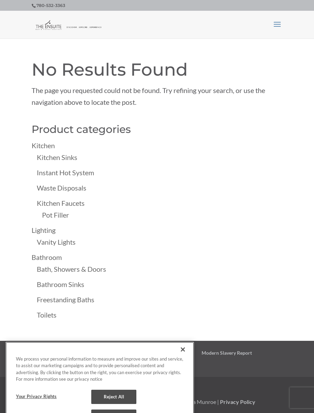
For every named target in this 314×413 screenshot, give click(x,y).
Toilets (47, 315)
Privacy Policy (237, 401)
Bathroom (47, 257)
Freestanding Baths (65, 299)
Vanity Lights (56, 242)
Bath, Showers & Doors (71, 269)
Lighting (44, 230)
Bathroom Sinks (60, 284)
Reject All (114, 401)
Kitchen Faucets (61, 203)
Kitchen (43, 145)
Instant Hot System (65, 172)
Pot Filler (55, 215)
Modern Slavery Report (227, 353)
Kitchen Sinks (57, 157)
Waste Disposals (61, 188)
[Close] (182, 353)
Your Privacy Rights (36, 400)
